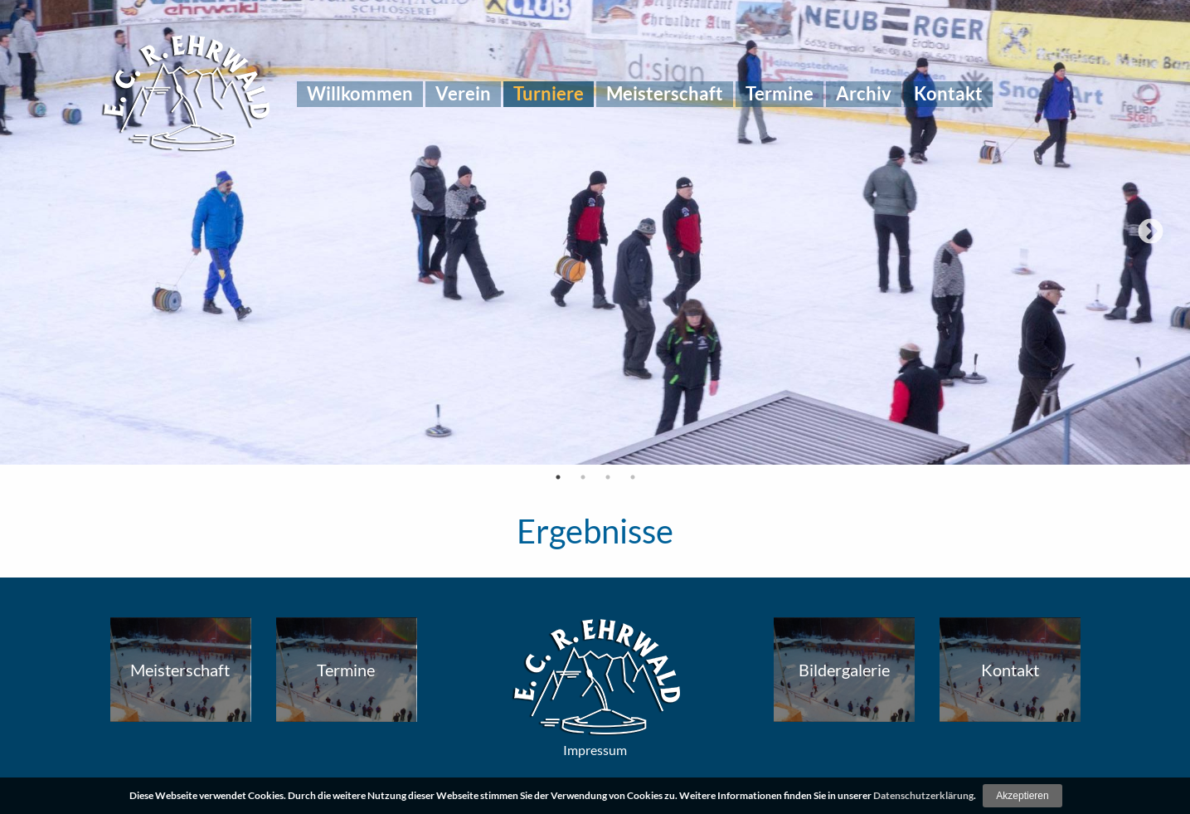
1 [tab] (558, 477)
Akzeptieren (1022, 796)
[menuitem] (360, 93)
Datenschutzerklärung (923, 795)
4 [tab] (632, 477)
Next (1150, 232)
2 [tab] (583, 477)
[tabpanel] (595, 232)
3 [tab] (608, 477)
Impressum (595, 750)
